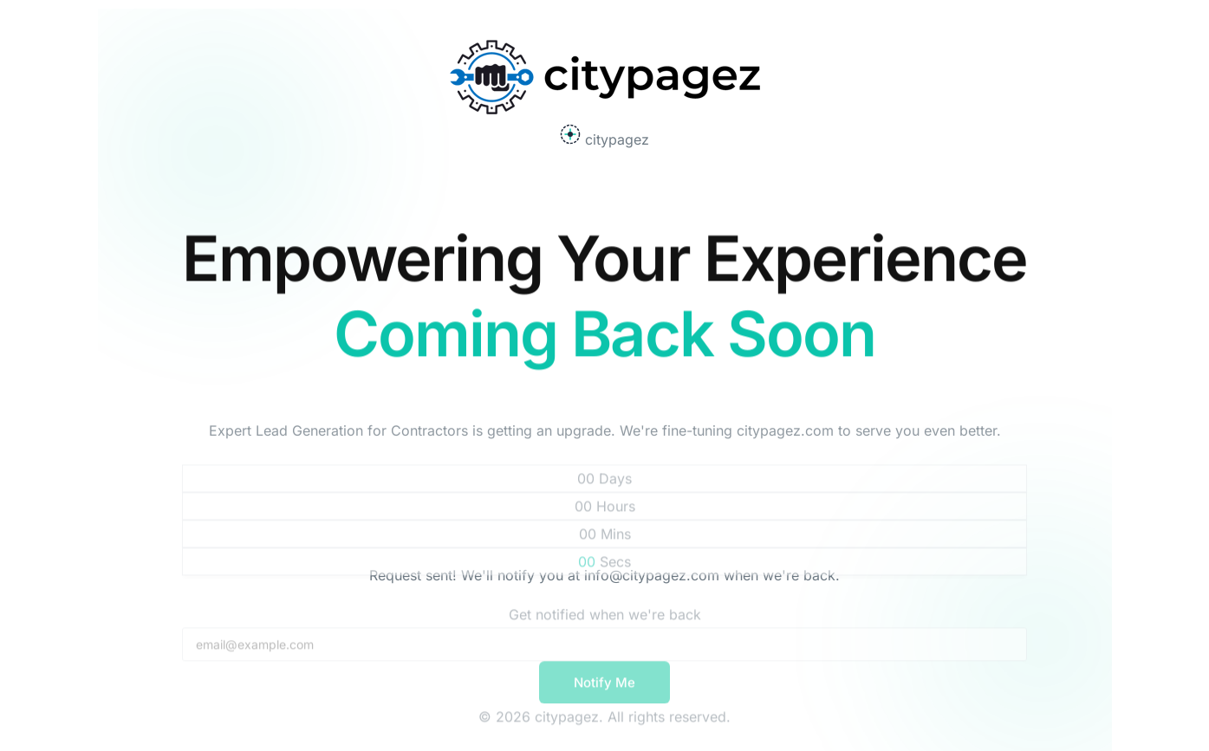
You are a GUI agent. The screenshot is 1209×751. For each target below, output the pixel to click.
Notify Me (604, 687)
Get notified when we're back (605, 619)
